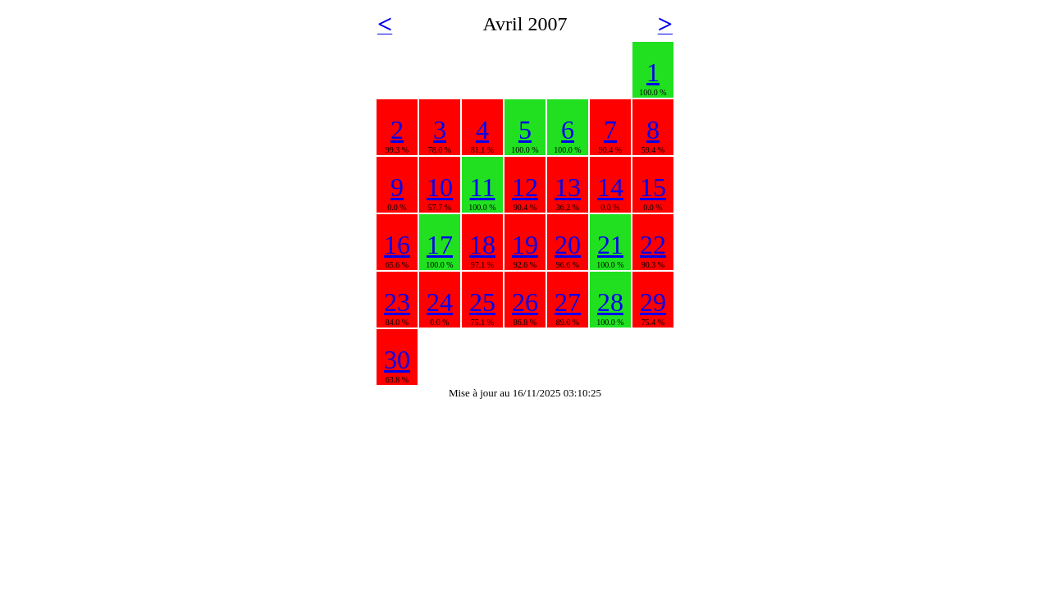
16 (397, 244)
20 (568, 244)
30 (397, 359)
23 (397, 302)
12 (525, 187)
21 (610, 244)
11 (482, 187)
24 (440, 302)
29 (653, 302)
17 (440, 244)
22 (653, 244)
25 (482, 302)
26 (525, 302)
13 (568, 187)
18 (482, 244)
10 (440, 187)
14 (610, 187)
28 (610, 302)
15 (653, 187)
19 (525, 244)
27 (568, 302)
